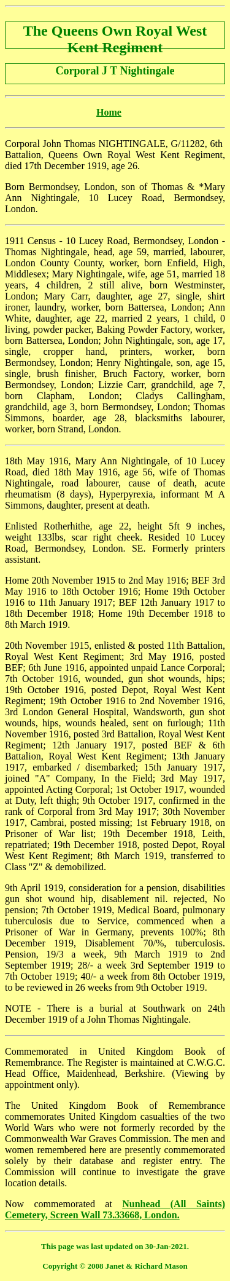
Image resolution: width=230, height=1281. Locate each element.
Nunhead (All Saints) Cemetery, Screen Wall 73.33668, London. (115, 1209)
